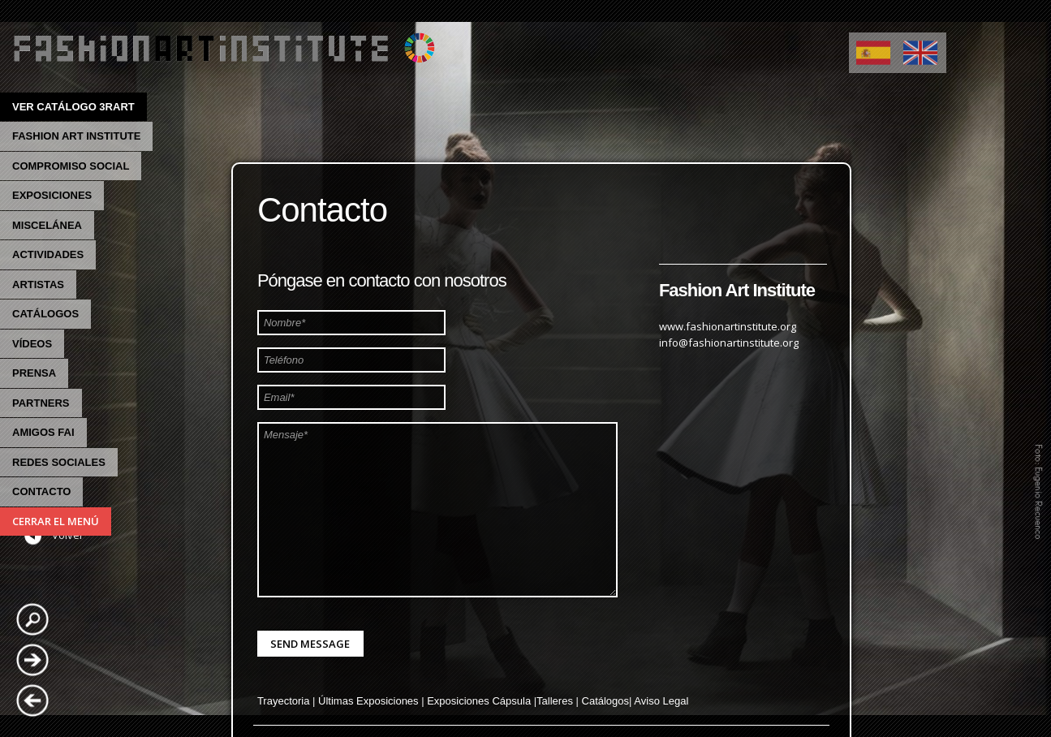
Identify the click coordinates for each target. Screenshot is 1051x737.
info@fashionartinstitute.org (729, 342)
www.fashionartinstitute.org (727, 326)
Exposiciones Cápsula (479, 701)
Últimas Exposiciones (368, 701)
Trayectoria (283, 701)
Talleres (554, 701)
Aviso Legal (661, 701)
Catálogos (606, 701)
